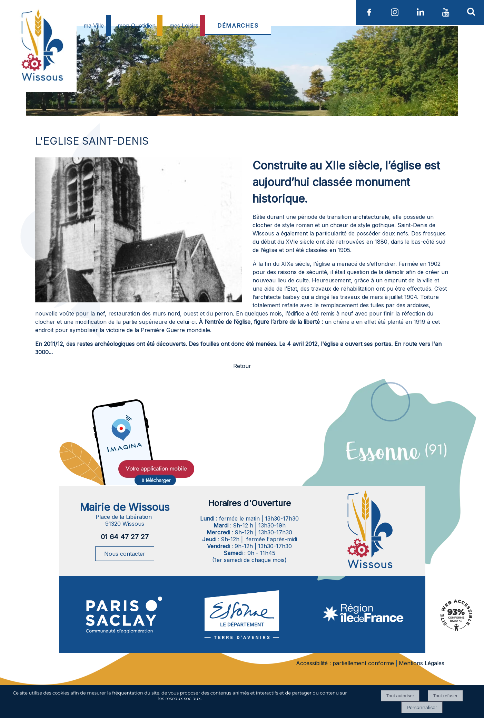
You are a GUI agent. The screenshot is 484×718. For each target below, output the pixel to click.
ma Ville (93, 25)
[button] (471, 11)
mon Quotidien (137, 25)
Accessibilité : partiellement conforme (345, 663)
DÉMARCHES (237, 25)
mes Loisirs (183, 25)
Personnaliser (422, 707)
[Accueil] (41, 62)
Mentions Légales (421, 663)
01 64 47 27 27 (125, 537)
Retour (242, 365)
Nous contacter (124, 553)
